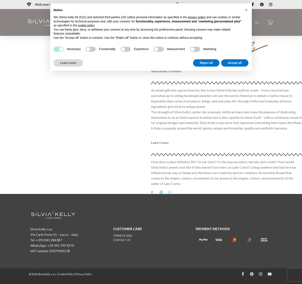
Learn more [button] (68, 63)
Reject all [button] (206, 63)
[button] (246, 10)
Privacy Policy (84, 274)
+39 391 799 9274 (60, 245)
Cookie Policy (66, 274)
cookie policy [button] (86, 25)
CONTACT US (121, 240)
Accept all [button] (235, 63)
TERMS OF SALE (122, 235)
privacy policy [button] (196, 17)
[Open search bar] (256, 22)
